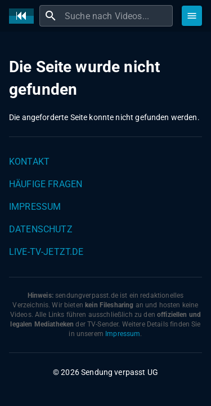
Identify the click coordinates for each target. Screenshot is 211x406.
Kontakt (29, 161)
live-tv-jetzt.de (46, 251)
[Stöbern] (192, 16)
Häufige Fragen (45, 184)
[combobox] (117, 16)
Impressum (35, 206)
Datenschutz (41, 229)
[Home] (24, 16)
